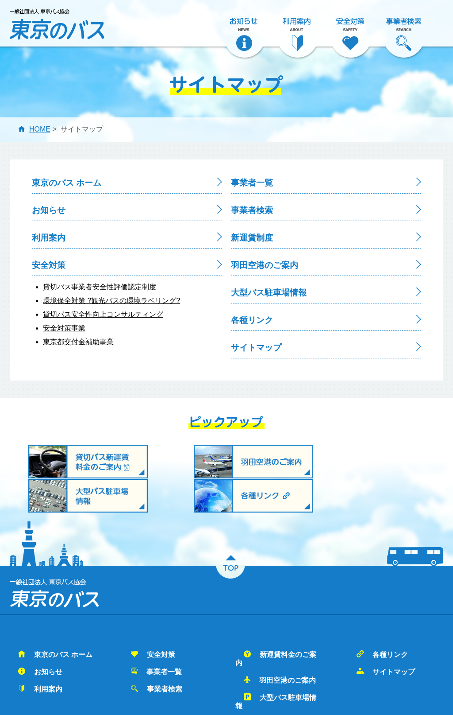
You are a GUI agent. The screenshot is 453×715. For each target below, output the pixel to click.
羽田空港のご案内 (264, 265)
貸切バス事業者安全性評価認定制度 (99, 287)
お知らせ (48, 210)
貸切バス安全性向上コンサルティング (103, 314)
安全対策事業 (64, 328)
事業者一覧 (252, 182)
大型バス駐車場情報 (269, 292)
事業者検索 (252, 210)
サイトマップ (256, 347)
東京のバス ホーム (66, 182)
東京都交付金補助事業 (78, 342)
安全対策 (48, 265)
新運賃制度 (252, 237)
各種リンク (252, 320)
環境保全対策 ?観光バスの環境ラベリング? (111, 300)
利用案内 (48, 237)
